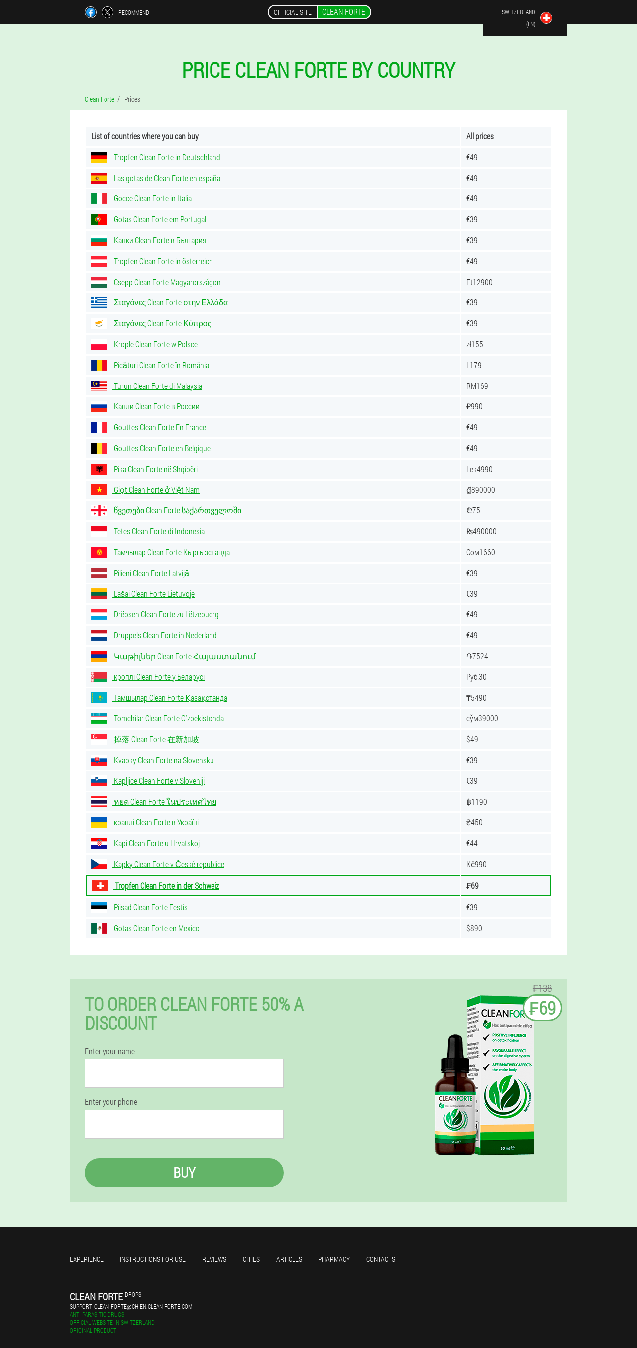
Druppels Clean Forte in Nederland (154, 635)
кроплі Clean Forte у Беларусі (148, 677)
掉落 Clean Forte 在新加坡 (145, 739)
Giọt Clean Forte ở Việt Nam (145, 489)
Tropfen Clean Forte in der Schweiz (155, 885)
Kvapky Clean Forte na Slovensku (152, 760)
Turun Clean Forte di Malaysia (146, 386)
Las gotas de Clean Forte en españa (155, 178)
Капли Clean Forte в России (145, 406)
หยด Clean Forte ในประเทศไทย (153, 801)
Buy (184, 1172)
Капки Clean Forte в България (148, 240)
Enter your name (110, 1051)
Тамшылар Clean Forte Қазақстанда (159, 697)
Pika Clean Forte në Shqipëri (144, 469)
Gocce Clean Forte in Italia (141, 198)
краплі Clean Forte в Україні (145, 822)
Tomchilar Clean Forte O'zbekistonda (157, 718)
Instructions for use (153, 1259)
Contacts (380, 1259)
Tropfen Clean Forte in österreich (152, 261)
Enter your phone (111, 1102)
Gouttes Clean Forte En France (148, 427)
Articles (289, 1259)
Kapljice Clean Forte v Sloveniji (148, 780)
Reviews (214, 1259)
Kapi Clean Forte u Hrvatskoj (145, 843)
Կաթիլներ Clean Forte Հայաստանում (173, 656)
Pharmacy (334, 1259)
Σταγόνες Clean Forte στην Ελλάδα (159, 302)
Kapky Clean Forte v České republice (157, 864)
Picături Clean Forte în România (150, 365)
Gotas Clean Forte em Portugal (148, 219)
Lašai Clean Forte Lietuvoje (143, 593)
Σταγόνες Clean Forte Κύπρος (151, 323)
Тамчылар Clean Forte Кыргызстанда (160, 552)
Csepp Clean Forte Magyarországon (156, 282)
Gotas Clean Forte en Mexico (145, 928)
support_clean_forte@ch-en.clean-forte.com (131, 1306)
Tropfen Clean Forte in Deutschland (155, 157)
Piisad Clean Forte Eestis (139, 907)
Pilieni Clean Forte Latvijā (140, 573)
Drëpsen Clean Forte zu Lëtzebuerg (155, 614)
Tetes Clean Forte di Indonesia (148, 531)
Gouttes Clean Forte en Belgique (151, 448)
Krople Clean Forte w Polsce (144, 344)
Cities (251, 1259)
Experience (87, 1259)
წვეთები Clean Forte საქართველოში (166, 510)
